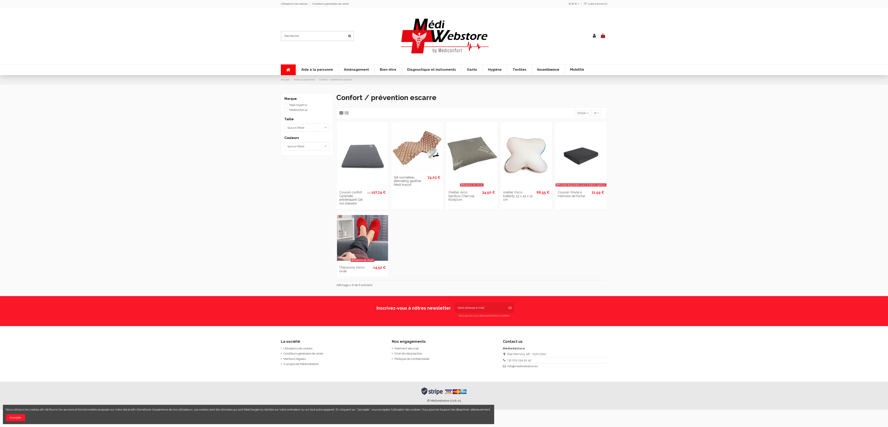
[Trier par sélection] (583, 113)
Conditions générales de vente (330, 3)
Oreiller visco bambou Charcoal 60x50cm (461, 196)
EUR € (574, 3)
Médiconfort (298, 110)
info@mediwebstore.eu (522, 366)
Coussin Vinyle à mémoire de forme (571, 194)
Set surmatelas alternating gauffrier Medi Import (407, 181)
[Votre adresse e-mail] (480, 308)
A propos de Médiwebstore (301, 364)
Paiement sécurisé (406, 348)
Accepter (15, 417)
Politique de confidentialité (411, 359)
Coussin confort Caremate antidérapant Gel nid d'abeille (351, 197)
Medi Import (298, 105)
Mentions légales (294, 359)
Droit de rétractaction (408, 353)
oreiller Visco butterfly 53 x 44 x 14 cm (518, 196)
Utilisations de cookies (294, 3)
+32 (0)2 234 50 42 (519, 360)
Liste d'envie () (595, 3)
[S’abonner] (510, 308)
